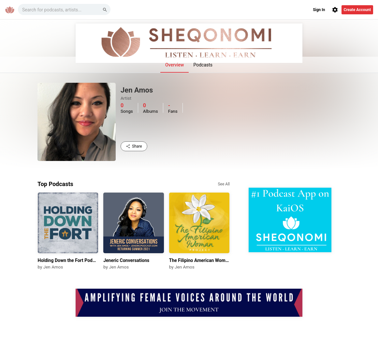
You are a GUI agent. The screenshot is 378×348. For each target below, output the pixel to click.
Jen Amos (53, 266)
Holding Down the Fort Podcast (68, 260)
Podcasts (202, 64)
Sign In (319, 9)
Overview (174, 64)
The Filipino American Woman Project (199, 260)
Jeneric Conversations (126, 260)
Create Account (357, 9)
